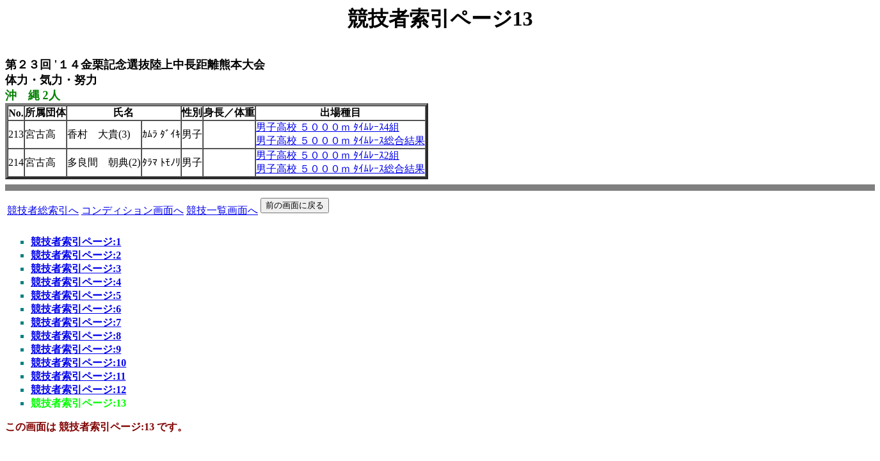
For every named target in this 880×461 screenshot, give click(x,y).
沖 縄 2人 (32, 95)
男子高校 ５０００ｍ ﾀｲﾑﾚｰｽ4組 (327, 127)
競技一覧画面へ (222, 210)
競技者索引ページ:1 (76, 241)
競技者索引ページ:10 (78, 362)
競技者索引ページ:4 (76, 282)
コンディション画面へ (132, 210)
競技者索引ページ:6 (76, 308)
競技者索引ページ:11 (78, 376)
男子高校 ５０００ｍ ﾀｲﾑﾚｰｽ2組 (327, 155)
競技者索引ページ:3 (76, 268)
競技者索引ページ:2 (76, 255)
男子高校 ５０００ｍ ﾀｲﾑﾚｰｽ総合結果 (340, 140)
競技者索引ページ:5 (76, 295)
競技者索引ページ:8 (76, 335)
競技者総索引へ (43, 210)
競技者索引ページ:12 (78, 389)
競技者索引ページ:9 (76, 349)
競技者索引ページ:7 (76, 322)
